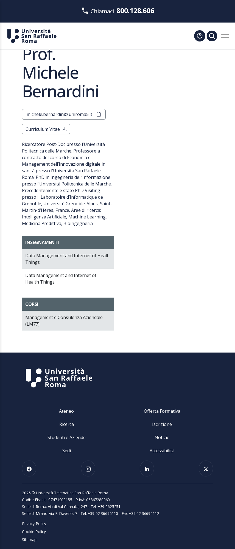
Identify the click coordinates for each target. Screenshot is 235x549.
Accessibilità (162, 451)
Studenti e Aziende (66, 437)
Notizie (162, 437)
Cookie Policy (34, 531)
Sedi (66, 451)
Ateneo (66, 411)
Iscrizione (162, 424)
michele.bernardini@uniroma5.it (64, 114)
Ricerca (66, 424)
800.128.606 (135, 10)
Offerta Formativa (162, 411)
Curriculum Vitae (46, 129)
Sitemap (29, 539)
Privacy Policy (34, 523)
